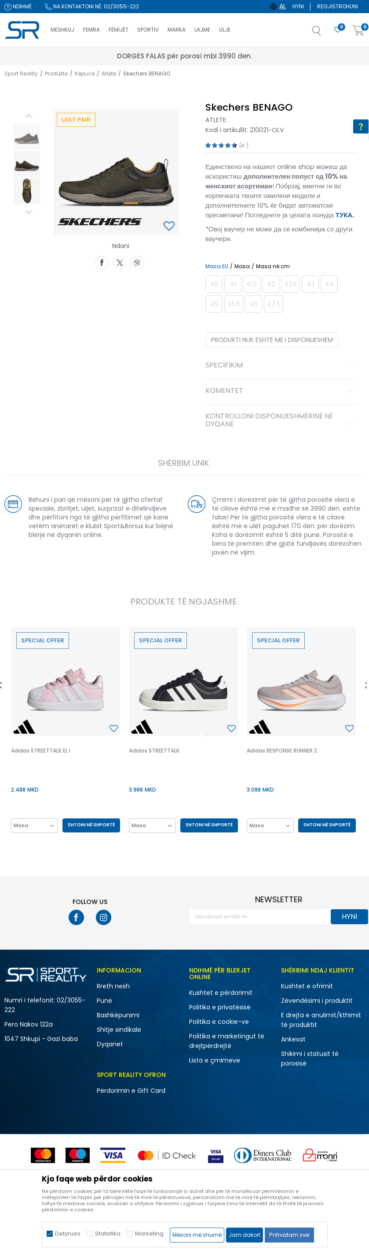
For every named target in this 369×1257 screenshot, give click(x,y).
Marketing (149, 1233)
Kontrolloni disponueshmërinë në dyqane (281, 420)
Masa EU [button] (216, 266)
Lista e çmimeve (214, 1060)
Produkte (56, 73)
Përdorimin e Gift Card (131, 1090)
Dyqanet (110, 1044)
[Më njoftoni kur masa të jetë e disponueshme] (214, 284)
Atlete (109, 73)
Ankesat (293, 1039)
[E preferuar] (337, 30)
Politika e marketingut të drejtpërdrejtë (226, 1041)
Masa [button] (242, 266)
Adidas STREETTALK (154, 750)
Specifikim (281, 365)
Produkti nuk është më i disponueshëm (272, 339)
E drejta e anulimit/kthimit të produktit (321, 1020)
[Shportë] (358, 31)
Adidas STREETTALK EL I (40, 750)
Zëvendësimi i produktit (317, 1000)
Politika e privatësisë (220, 1007)
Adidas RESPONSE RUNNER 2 (282, 750)
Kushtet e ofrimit (307, 986)
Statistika (108, 1233)
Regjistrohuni (337, 6)
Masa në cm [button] (273, 266)
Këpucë (85, 73)
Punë (104, 1000)
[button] (325, 33)
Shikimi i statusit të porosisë (310, 1058)
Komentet (281, 391)
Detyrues (67, 1233)
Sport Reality (21, 73)
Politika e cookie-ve (219, 1021)
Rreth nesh (113, 986)
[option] (27, 136)
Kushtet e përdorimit (220, 992)
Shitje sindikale (119, 1029)
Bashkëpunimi (118, 1015)
